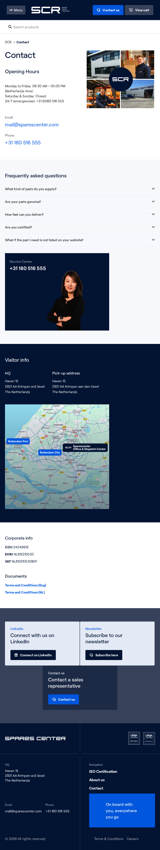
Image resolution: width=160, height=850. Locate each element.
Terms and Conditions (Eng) (25, 585)
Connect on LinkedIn (33, 655)
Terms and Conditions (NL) (25, 592)
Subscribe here (104, 655)
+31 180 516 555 (23, 142)
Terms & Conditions (108, 839)
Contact (96, 788)
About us (97, 779)
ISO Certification (103, 771)
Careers (133, 839)
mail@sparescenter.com (32, 124)
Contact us (63, 699)
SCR (8, 42)
